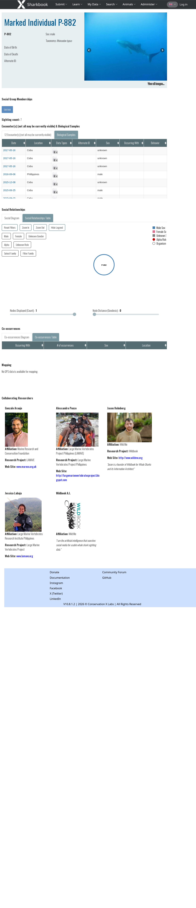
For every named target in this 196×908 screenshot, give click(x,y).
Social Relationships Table (38, 218)
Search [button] (112, 4)
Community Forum (114, 572)
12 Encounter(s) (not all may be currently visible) (27, 135)
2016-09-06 (9, 174)
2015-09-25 (9, 190)
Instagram (56, 583)
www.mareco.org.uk (26, 467)
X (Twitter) (56, 593)
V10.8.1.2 (69, 604)
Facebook (56, 588)
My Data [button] (94, 4)
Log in (183, 4)
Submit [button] (61, 4)
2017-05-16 (9, 150)
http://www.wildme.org (130, 458)
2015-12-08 (9, 182)
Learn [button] (77, 4)
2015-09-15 (9, 198)
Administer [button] (149, 4)
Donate (54, 572)
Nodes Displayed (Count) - (23, 311)
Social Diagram (11, 218)
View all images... (156, 84)
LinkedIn (55, 599)
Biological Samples (66, 135)
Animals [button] (129, 4)
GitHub (106, 578)
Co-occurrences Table (46, 337)
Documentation (60, 578)
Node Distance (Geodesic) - (107, 311)
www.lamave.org (24, 556)
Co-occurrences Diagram (16, 337)
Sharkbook (37, 4)
